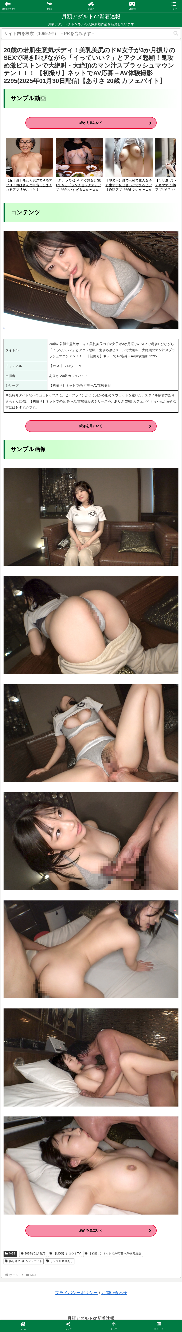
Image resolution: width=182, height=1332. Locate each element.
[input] (91, 33)
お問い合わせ (114, 1292)
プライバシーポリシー (76, 1292)
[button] (176, 33)
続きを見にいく (91, 123)
